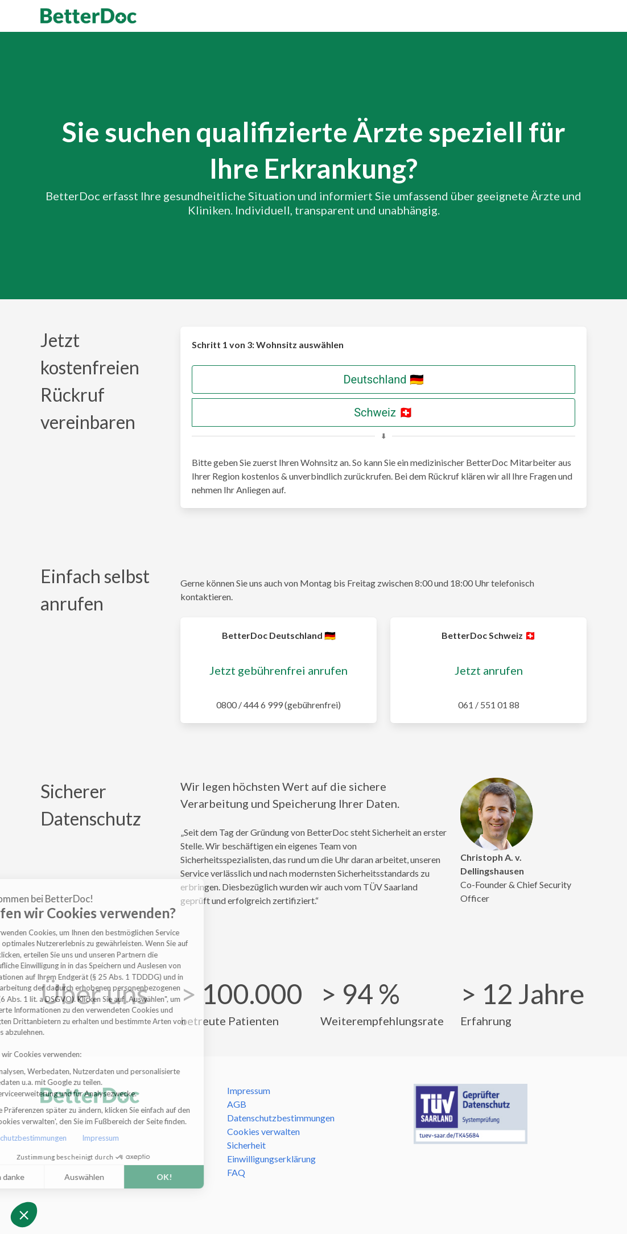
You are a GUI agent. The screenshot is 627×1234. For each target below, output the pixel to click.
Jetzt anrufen (489, 670)
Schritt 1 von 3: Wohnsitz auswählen (268, 344)
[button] (24, 1214)
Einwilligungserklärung (271, 1158)
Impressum (56, 1137)
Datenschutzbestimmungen (281, 1117)
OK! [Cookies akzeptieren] (119, 1177)
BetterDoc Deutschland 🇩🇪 (279, 635)
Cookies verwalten (263, 1131)
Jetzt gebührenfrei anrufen (278, 670)
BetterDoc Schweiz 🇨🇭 (489, 635)
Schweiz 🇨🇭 (383, 412)
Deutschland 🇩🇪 (383, 379)
